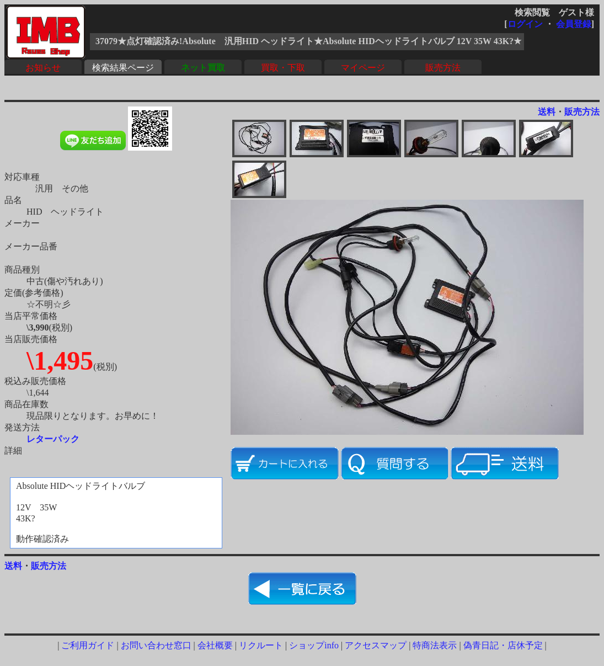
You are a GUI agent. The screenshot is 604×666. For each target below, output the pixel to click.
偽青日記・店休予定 (503, 645)
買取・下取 (283, 67)
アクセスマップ (376, 645)
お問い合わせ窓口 (156, 645)
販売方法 (443, 67)
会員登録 (573, 24)
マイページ (363, 67)
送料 (546, 111)
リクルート (261, 645)
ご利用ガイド (87, 645)
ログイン (525, 24)
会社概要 (215, 645)
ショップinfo (314, 645)
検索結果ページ (123, 67)
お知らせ (43, 67)
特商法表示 (435, 645)
